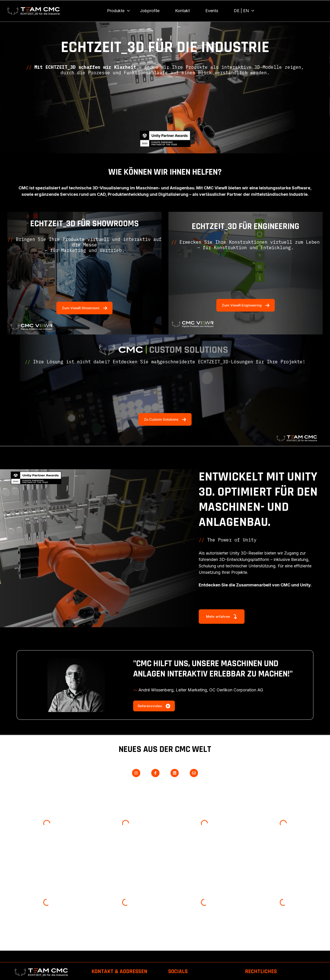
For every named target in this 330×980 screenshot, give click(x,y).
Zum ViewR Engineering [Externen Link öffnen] (246, 305)
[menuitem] (117, 11)
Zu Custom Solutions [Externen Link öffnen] (165, 419)
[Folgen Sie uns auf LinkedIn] (174, 773)
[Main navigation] (208, 11)
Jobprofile (150, 10)
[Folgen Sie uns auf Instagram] (136, 773)
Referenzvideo (154, 706)
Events (211, 10)
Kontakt (182, 10)
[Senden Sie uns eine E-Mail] (194, 773)
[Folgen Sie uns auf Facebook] (155, 773)
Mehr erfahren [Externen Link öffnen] (221, 616)
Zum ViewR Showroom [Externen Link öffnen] (84, 308)
